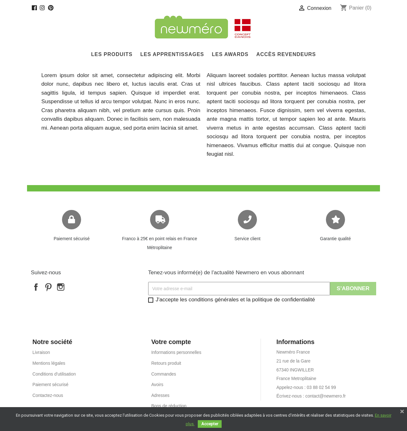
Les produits (112, 54)
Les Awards (230, 54)
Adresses (160, 395)
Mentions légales (48, 363)
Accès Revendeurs (286, 54)
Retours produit (166, 363)
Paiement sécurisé (72, 238)
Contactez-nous (47, 395)
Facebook (36, 287)
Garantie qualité (335, 238)
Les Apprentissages (172, 54)
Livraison (41, 352)
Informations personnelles (176, 352)
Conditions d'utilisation (54, 374)
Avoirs (157, 384)
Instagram (61, 287)
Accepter (209, 423)
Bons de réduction (169, 406)
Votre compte (171, 341)
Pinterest (48, 287)
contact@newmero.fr (325, 396)
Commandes (163, 374)
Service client (247, 238)
